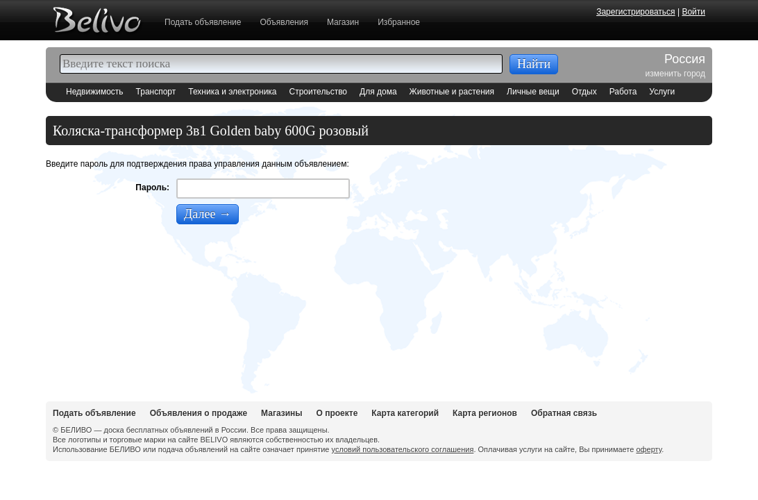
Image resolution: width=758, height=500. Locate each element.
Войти (693, 12)
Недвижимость (95, 92)
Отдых (584, 92)
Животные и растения (452, 92)
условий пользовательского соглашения (403, 449)
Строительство (318, 92)
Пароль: (152, 187)
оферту (649, 449)
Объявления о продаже (198, 413)
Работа (623, 92)
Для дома (378, 92)
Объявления (284, 22)
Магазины (281, 413)
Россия (684, 60)
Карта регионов (485, 413)
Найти (533, 64)
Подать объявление (203, 22)
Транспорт (156, 92)
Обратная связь (564, 413)
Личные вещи (533, 92)
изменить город (675, 73)
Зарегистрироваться (635, 12)
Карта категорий (405, 413)
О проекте (337, 413)
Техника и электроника (232, 92)
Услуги (662, 92)
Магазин (343, 22)
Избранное (399, 22)
